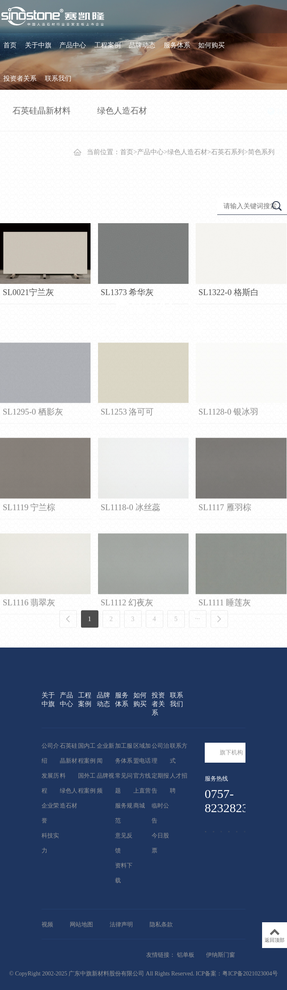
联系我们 (58, 78)
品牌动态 (142, 45)
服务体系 (177, 45)
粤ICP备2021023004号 (250, 973)
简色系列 (261, 151)
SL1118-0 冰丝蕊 (130, 561)
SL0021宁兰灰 (28, 292)
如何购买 (211, 45)
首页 (10, 45)
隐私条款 (161, 924)
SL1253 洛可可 (127, 466)
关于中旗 (38, 45)
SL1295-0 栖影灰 (33, 466)
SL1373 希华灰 (127, 292)
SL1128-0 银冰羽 (228, 466)
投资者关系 (20, 78)
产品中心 (72, 45)
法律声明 (121, 924)
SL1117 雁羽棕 (225, 561)
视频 (47, 924)
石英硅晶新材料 (68, 761)
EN (277, 112)
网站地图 (81, 924)
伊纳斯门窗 (220, 955)
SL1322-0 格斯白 (229, 292)
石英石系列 (227, 151)
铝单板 (185, 955)
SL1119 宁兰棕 (29, 561)
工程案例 (107, 45)
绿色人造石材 (187, 151)
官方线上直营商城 (142, 791)
